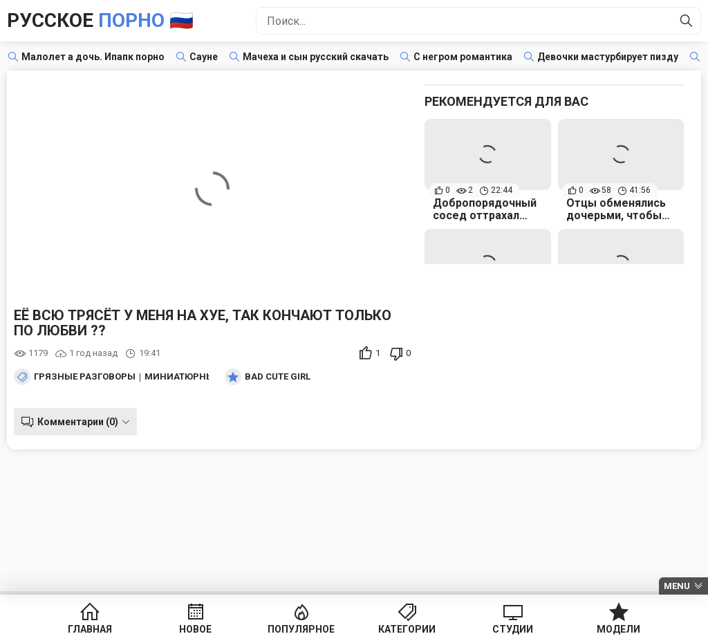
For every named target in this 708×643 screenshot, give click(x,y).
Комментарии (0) (77, 421)
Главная (90, 629)
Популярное (301, 629)
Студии (512, 629)
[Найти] (686, 21)
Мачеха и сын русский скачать (316, 56)
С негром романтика (462, 56)
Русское (100, 20)
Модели (618, 629)
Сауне (203, 56)
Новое (195, 629)
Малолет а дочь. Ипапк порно (93, 56)
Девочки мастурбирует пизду (607, 56)
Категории (407, 629)
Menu (677, 586)
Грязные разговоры (85, 377)
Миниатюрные (182, 377)
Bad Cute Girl (277, 377)
